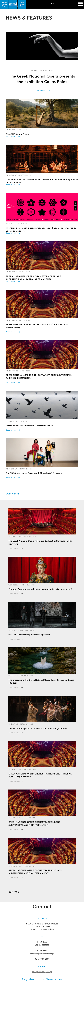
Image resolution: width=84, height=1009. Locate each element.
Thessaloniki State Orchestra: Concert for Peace (29, 426)
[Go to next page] (13, 892)
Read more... (40, 91)
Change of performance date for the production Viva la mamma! (40, 589)
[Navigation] (80, 4)
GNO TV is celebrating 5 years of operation (29, 635)
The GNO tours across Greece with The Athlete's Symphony (34, 473)
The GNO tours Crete (17, 134)
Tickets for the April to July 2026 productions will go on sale (37, 728)
